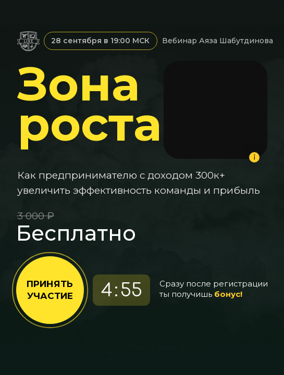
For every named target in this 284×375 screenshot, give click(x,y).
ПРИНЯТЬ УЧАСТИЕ (50, 290)
